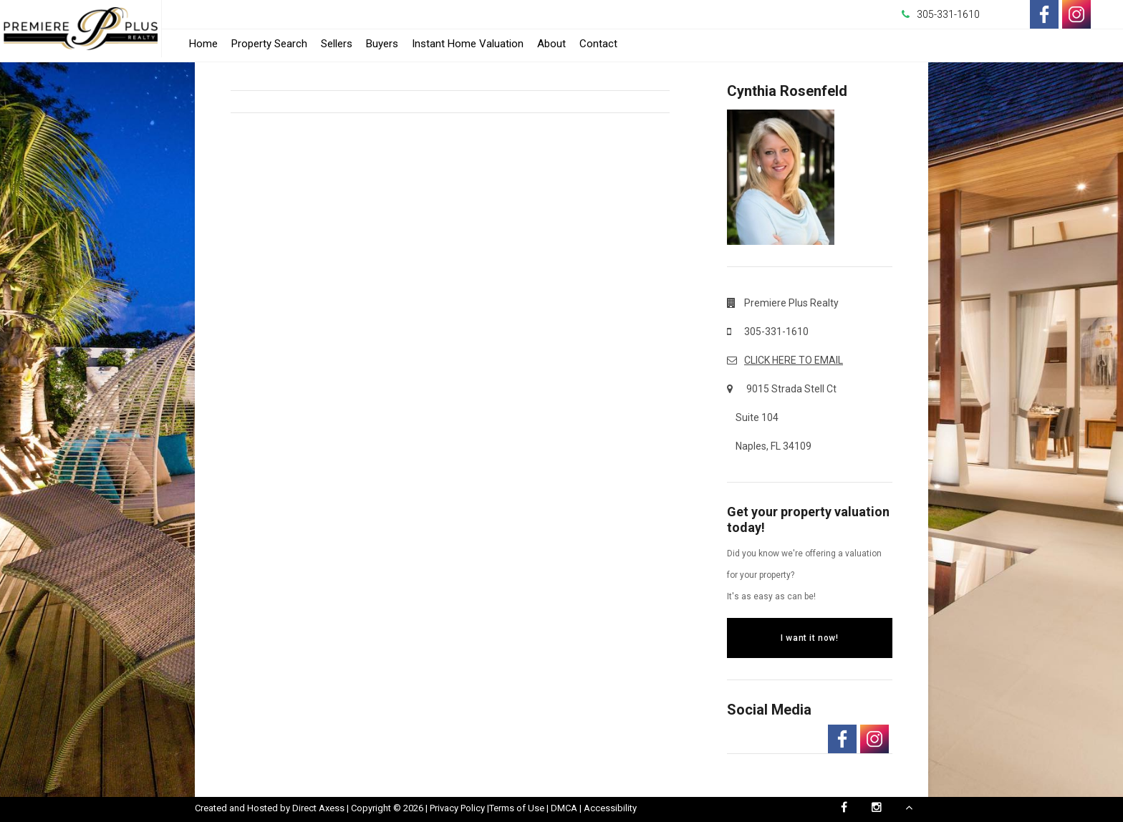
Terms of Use (516, 808)
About (551, 43)
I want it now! (809, 638)
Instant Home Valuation (468, 43)
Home (203, 43)
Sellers (336, 43)
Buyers (382, 43)
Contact (598, 43)
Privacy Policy (457, 808)
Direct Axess (318, 808)
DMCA (564, 808)
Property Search (269, 43)
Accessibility (610, 808)
